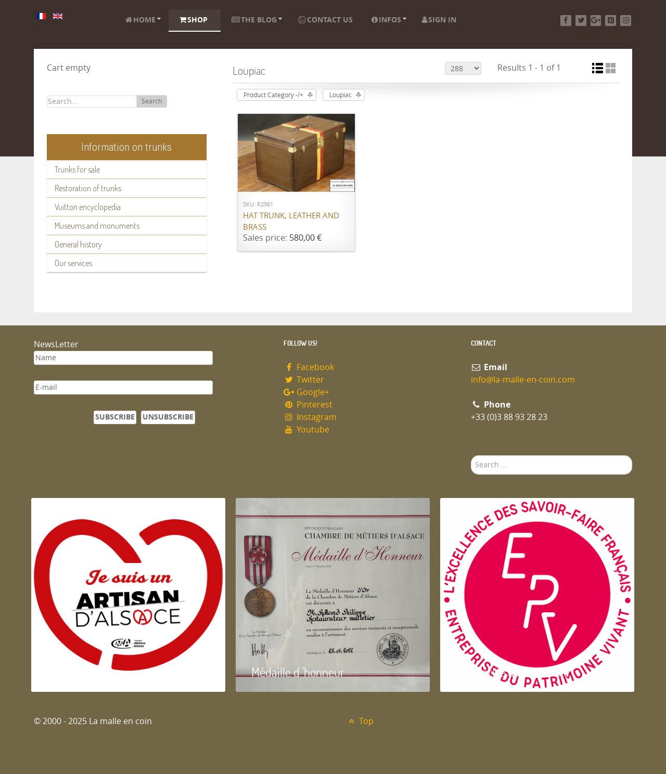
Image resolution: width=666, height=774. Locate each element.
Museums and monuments (97, 225)
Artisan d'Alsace (84, 672)
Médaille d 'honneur (297, 672)
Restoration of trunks (88, 188)
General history (78, 244)
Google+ (306, 392)
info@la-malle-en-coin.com (523, 380)
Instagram (310, 417)
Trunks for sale (77, 169)
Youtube (306, 430)
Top (360, 721)
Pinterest (308, 405)
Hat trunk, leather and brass (291, 221)
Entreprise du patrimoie (512, 672)
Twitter (304, 380)
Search (152, 101)
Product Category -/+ (273, 95)
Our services (73, 263)
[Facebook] (565, 20)
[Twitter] (580, 20)
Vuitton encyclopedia (88, 207)
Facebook (309, 367)
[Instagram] (625, 20)
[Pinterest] (610, 20)
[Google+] (596, 20)
